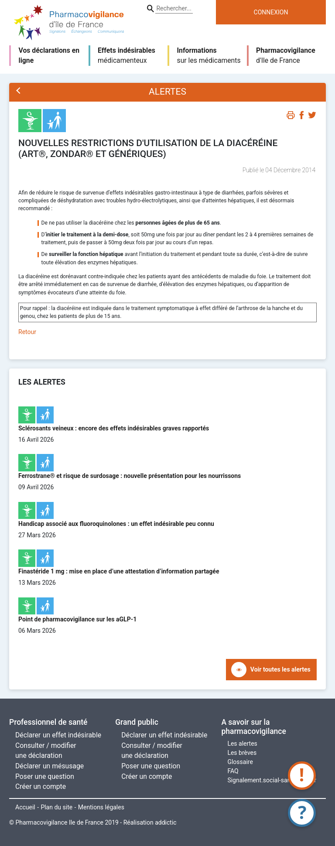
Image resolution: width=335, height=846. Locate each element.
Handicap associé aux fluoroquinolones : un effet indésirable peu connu (116, 523)
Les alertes (242, 743)
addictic (165, 822)
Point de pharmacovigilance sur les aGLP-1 (77, 619)
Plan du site (56, 807)
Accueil (25, 807)
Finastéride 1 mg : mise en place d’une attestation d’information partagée (118, 571)
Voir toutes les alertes (280, 669)
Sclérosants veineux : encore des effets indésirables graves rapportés (113, 428)
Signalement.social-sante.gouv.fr (271, 780)
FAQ (232, 771)
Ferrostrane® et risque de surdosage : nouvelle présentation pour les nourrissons (129, 475)
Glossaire (240, 761)
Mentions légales (101, 807)
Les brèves (241, 752)
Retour (27, 331)
